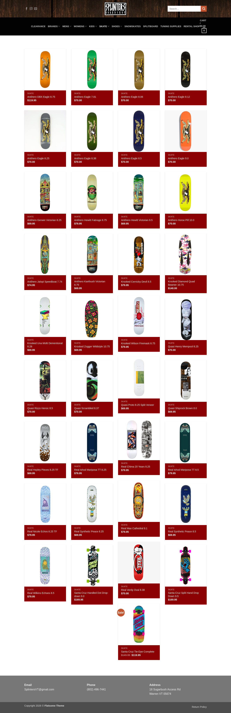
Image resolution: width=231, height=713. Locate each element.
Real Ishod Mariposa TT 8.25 (90, 469)
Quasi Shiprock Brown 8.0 (182, 408)
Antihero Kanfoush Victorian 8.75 (89, 283)
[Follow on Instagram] (31, 8)
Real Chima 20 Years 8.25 (135, 466)
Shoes (117, 26)
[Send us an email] (35, 8)
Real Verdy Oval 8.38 (133, 590)
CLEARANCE (38, 26)
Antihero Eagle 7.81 (85, 96)
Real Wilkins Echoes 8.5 (40, 593)
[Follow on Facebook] (26, 8)
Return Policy (199, 707)
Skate (104, 26)
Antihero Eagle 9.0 (178, 158)
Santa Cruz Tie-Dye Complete (137, 651)
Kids (93, 26)
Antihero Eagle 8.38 (85, 158)
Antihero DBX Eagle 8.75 (41, 96)
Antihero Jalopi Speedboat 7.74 (44, 281)
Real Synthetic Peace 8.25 (89, 531)
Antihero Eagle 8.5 (131, 158)
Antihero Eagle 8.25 (38, 158)
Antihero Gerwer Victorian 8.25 (44, 220)
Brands (54, 26)
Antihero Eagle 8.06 (132, 96)
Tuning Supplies (170, 26)
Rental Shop (192, 26)
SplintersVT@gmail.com (39, 689)
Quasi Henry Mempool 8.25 (183, 346)
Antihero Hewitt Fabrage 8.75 (90, 220)
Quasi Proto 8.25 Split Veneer (137, 405)
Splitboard (150, 26)
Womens (80, 26)
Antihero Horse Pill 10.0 (181, 220)
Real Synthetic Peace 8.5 (182, 531)
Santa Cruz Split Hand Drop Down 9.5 (183, 594)
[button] (203, 26)
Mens (67, 26)
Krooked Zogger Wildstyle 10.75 (92, 346)
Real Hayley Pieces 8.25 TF (42, 469)
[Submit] (204, 9)
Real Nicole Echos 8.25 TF (42, 531)
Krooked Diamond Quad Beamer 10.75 (181, 283)
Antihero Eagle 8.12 (179, 96)
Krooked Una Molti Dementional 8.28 (45, 345)
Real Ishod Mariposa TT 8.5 (183, 469)
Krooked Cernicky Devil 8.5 (136, 281)
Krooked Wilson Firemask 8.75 (138, 343)
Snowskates (133, 26)
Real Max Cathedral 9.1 (134, 528)
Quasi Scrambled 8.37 (86, 408)
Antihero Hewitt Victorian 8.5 (136, 220)
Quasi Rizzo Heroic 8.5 (40, 408)
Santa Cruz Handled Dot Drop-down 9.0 (91, 594)
